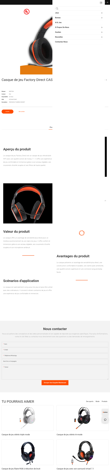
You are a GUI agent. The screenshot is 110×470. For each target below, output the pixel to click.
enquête (7, 111)
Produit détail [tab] (55, 127)
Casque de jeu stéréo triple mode (16, 434)
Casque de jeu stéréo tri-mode (69, 434)
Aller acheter (22, 111)
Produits (104, 401)
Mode (97, 401)
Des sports (89, 401)
